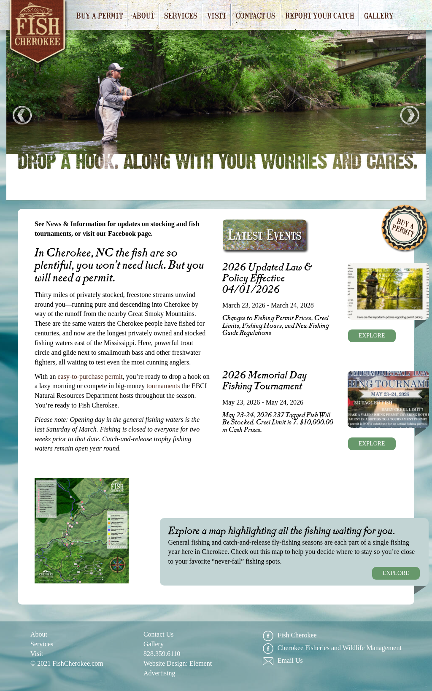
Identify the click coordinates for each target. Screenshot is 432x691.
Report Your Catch (319, 15)
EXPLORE (372, 335)
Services (180, 15)
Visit (216, 15)
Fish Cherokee (38, 34)
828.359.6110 (161, 653)
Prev (22, 115)
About (143, 15)
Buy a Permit (99, 15)
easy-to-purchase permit (89, 376)
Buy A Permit (405, 229)
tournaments (163, 385)
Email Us (283, 661)
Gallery (379, 15)
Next (409, 115)
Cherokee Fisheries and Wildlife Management (332, 648)
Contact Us (255, 15)
